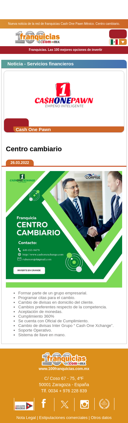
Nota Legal (26, 417)
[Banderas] (118, 42)
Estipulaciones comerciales (63, 417)
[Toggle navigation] (118, 33)
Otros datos (101, 417)
